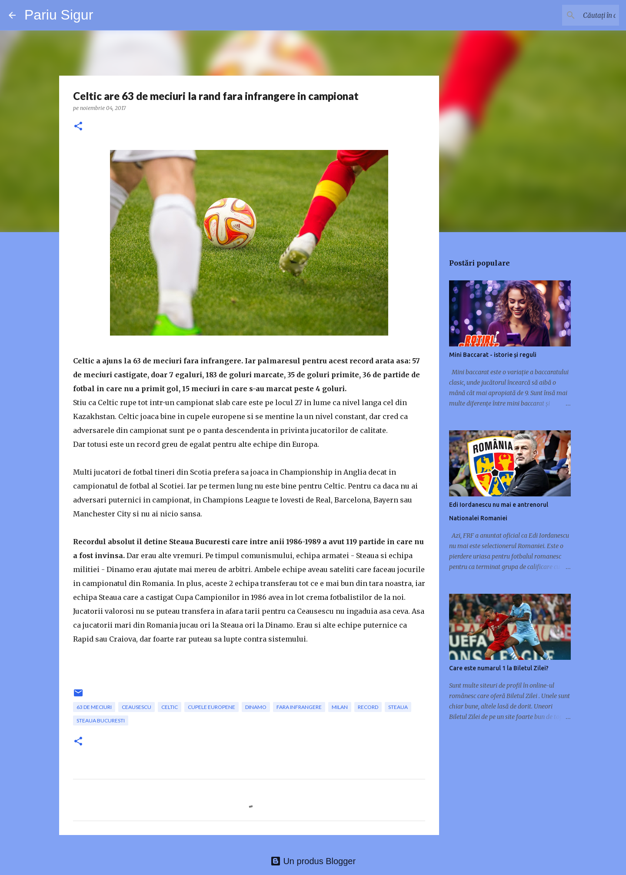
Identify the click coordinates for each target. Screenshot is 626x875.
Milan (340, 707)
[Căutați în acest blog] (573, 15)
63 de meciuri (94, 707)
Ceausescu (136, 707)
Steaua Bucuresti (101, 720)
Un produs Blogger (313, 861)
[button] (78, 127)
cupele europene (211, 707)
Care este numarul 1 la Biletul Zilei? (499, 668)
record (368, 707)
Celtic (169, 707)
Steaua (398, 707)
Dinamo (255, 707)
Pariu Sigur (58, 15)
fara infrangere (299, 707)
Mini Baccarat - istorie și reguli (492, 354)
